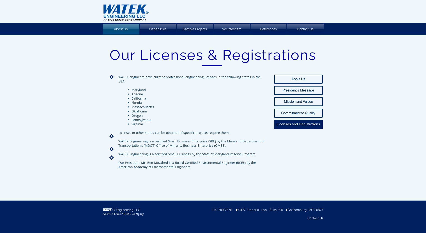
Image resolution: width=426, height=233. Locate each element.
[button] (298, 124)
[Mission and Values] (298, 101)
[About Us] (298, 79)
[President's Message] (298, 90)
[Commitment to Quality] (298, 113)
